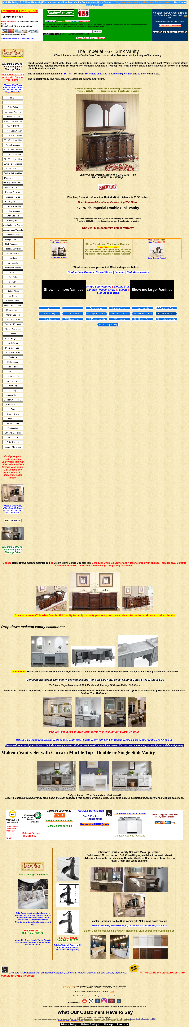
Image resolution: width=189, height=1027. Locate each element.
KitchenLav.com (69, 986)
